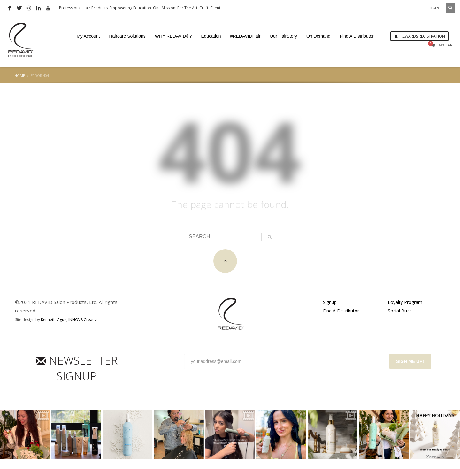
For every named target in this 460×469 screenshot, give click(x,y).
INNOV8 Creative (83, 319)
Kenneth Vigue (53, 319)
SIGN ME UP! (410, 361)
